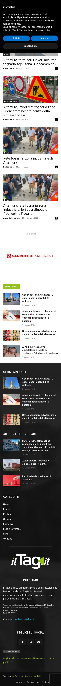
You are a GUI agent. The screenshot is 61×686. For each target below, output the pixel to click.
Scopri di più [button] (30, 679)
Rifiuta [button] (16, 671)
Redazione (8, 68)
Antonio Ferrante (11, 218)
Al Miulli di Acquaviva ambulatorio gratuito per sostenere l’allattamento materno (40, 350)
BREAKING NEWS (11, 101)
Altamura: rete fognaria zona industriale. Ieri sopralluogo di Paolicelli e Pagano (25, 210)
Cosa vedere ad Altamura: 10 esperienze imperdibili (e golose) (37, 297)
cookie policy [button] (14, 657)
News (6, 54)
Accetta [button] (44, 671)
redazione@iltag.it (24, 619)
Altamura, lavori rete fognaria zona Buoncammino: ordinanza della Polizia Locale (29, 111)
